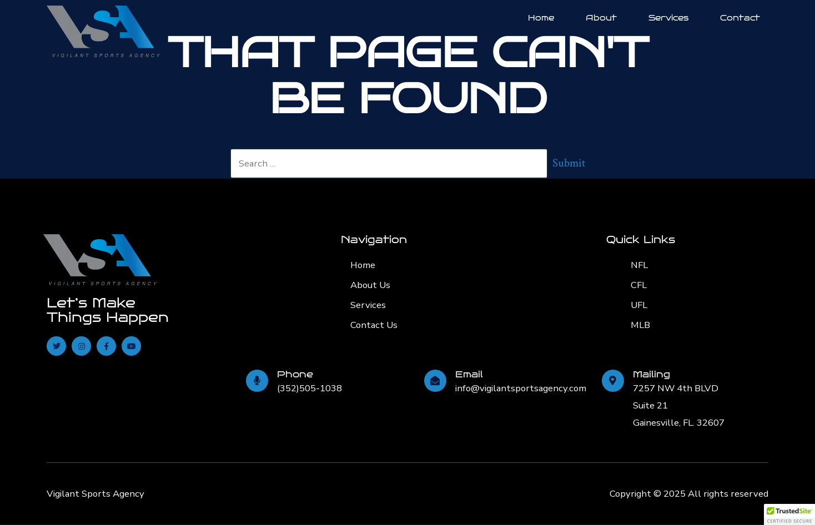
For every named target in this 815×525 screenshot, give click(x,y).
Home (541, 18)
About (601, 18)
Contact (740, 18)
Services (668, 18)
